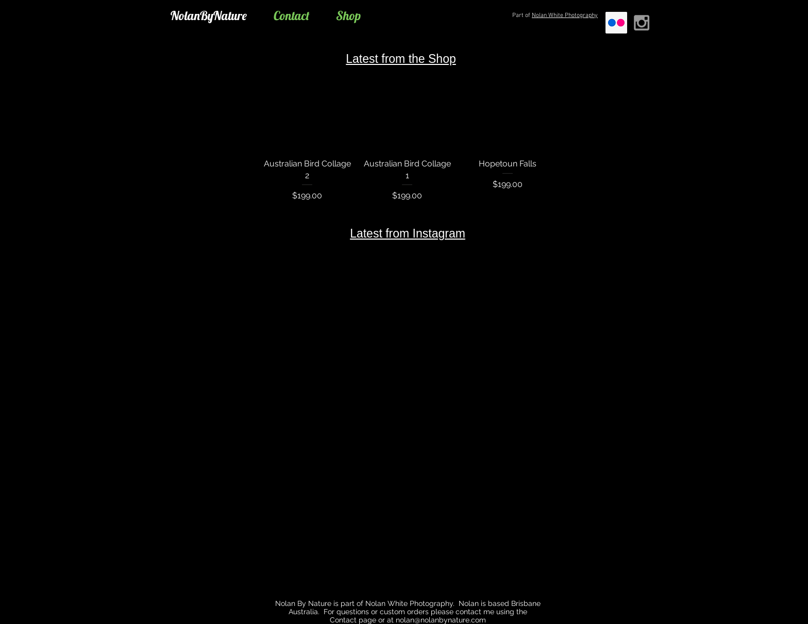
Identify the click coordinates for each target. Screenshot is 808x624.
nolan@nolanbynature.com (441, 620)
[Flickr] (616, 22)
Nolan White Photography (565, 15)
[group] (407, 131)
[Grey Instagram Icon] (641, 22)
